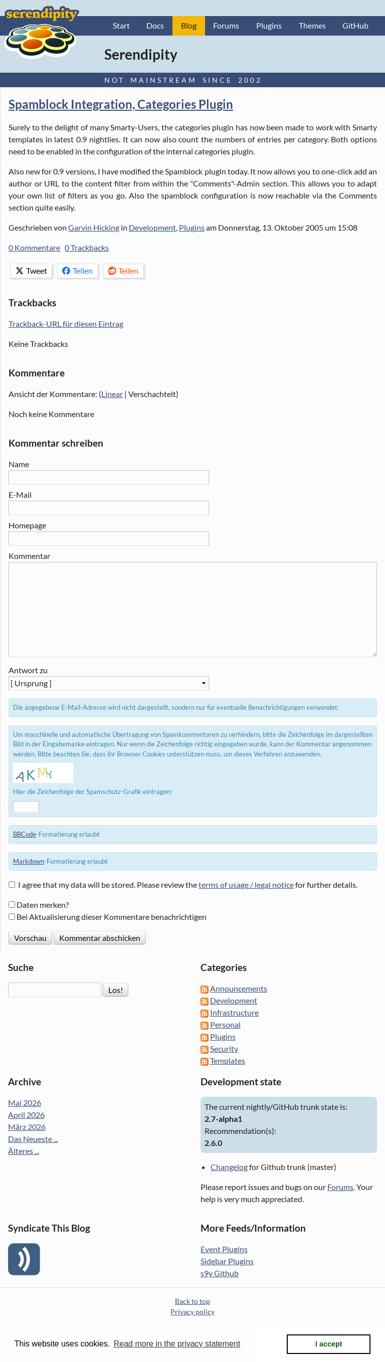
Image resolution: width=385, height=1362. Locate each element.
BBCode (24, 835)
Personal (225, 1025)
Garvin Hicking (93, 228)
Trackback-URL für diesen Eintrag (66, 324)
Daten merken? (43, 905)
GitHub (355, 26)
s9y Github (220, 1273)
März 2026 (27, 1127)
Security (224, 1049)
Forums (226, 26)
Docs (155, 26)
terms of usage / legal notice (246, 885)
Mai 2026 (24, 1103)
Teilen (77, 271)
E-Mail (20, 495)
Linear (112, 394)
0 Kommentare (34, 248)
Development (152, 228)
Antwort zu (28, 670)
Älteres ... (23, 1151)
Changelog (229, 1167)
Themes (312, 26)
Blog (189, 26)
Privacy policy (192, 1312)
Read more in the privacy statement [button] (177, 1343)
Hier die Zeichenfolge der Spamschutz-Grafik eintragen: (92, 792)
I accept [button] (328, 1344)
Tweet (31, 271)
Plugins (269, 26)
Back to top (192, 1301)
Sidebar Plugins (227, 1261)
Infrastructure (234, 1013)
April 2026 (26, 1115)
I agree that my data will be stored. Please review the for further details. (187, 885)
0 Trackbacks (87, 248)
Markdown (28, 861)
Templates (227, 1061)
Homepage (27, 525)
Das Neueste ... (33, 1139)
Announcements (238, 989)
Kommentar (29, 555)
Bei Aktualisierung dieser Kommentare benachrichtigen (112, 917)
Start (121, 26)
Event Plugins (224, 1249)
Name (19, 464)
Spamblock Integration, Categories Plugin (121, 104)
